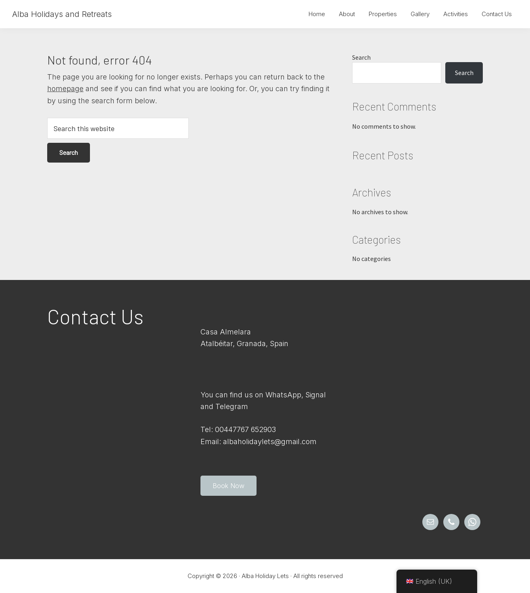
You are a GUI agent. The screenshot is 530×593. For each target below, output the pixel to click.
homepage (65, 88)
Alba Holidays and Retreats (62, 14)
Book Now (228, 486)
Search (361, 57)
